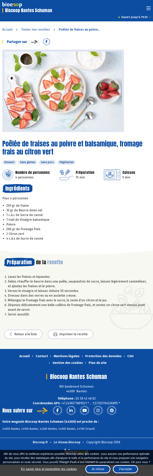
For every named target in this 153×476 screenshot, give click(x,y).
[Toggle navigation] (148, 9)
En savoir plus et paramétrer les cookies (49, 469)
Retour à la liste (23, 334)
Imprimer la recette (70, 334)
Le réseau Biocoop (67, 442)
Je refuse (97, 469)
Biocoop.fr (40, 442)
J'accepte (125, 469)
